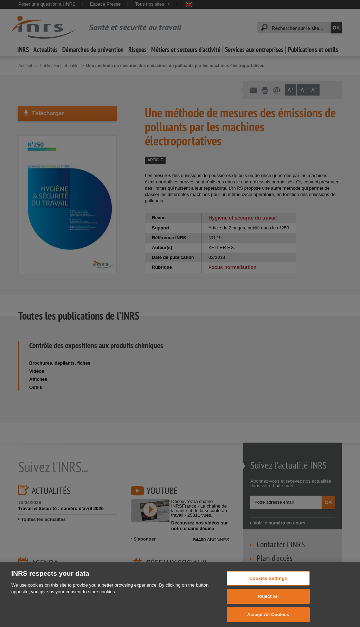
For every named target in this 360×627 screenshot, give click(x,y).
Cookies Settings (268, 587)
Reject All (268, 606)
